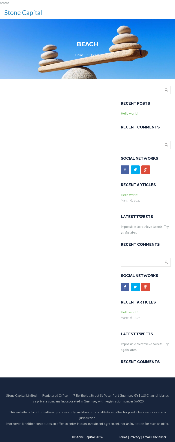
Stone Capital (23, 12)
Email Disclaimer (154, 437)
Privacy (135, 437)
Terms (123, 437)
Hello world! (129, 113)
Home (79, 55)
